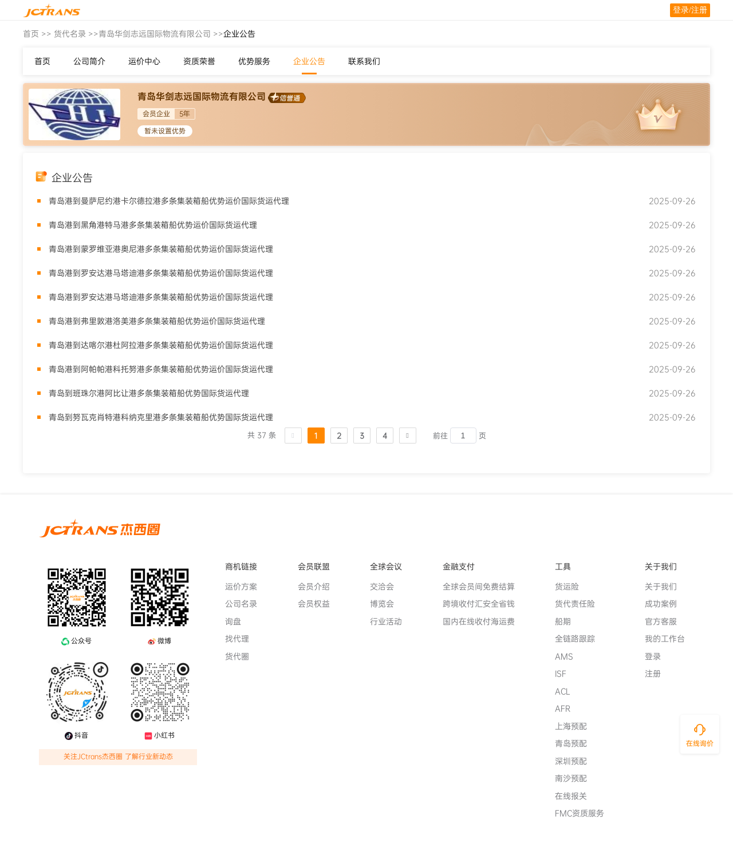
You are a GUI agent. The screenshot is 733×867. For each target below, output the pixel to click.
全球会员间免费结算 (483, 586)
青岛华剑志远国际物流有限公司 (154, 34)
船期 (567, 621)
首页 (31, 34)
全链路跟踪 (579, 639)
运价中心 (144, 61)
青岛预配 (575, 743)
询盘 (237, 621)
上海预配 (575, 726)
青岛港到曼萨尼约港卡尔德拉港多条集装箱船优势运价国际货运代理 (169, 201)
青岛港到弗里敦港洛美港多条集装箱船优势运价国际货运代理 (157, 321)
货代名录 (70, 34)
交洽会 (386, 586)
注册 (657, 673)
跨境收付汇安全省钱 (483, 604)
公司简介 (89, 61)
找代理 (241, 639)
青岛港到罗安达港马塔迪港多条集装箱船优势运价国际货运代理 (161, 273)
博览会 (386, 604)
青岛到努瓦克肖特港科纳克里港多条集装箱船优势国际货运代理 (161, 417)
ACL (567, 691)
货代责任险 (579, 604)
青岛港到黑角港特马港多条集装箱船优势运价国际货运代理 (153, 225)
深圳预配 (575, 761)
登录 (657, 656)
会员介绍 (318, 586)
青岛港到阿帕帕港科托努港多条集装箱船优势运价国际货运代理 (161, 369)
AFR (567, 708)
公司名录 (245, 604)
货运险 (571, 586)
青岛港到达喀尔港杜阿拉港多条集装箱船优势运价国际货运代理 (161, 345)
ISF (565, 673)
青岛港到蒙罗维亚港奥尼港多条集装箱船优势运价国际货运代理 (161, 249)
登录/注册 (690, 10)
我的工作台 (669, 639)
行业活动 (390, 621)
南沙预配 (575, 778)
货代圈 (241, 656)
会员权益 (318, 604)
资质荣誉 (199, 61)
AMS (568, 656)
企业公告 (309, 61)
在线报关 (575, 796)
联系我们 (364, 61)
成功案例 (665, 604)
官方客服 (665, 621)
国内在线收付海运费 (483, 621)
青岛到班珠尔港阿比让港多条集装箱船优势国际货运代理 (149, 393)
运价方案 (245, 586)
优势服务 (254, 61)
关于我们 (665, 586)
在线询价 (700, 743)
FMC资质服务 (584, 813)
